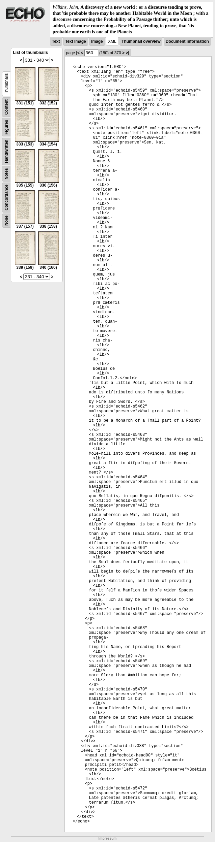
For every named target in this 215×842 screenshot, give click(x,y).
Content (6, 107)
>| (127, 53)
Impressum (107, 838)
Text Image (75, 41)
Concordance (6, 197)
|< (78, 53)
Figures (6, 127)
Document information (187, 41)
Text (56, 41)
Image (97, 41)
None (6, 221)
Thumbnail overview (141, 41)
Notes (6, 173)
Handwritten (6, 151)
